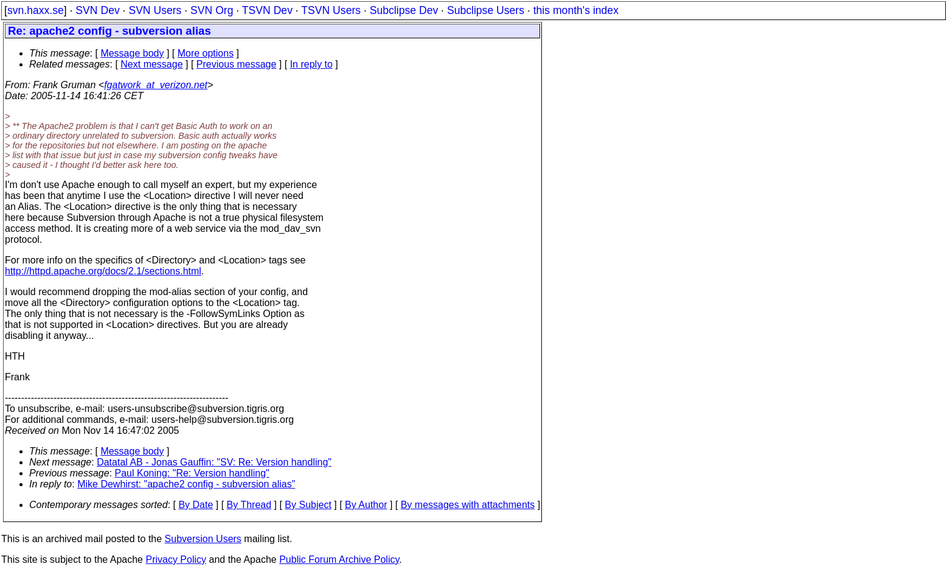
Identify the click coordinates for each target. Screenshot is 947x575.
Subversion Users (203, 539)
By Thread (249, 505)
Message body (132, 53)
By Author (366, 505)
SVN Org (211, 10)
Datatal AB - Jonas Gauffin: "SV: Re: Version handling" (214, 462)
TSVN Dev (267, 10)
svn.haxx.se (35, 10)
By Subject (308, 505)
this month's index (576, 10)
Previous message (236, 64)
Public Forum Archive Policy (339, 559)
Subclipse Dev (404, 10)
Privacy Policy (175, 559)
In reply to (311, 64)
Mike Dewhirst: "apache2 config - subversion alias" (186, 484)
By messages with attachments (468, 505)
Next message (151, 64)
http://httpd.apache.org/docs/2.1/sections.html (103, 271)
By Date (195, 505)
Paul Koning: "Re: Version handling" (192, 473)
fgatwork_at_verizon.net (155, 85)
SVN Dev (97, 10)
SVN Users (154, 10)
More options (206, 53)
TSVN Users (331, 10)
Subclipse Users (485, 10)
